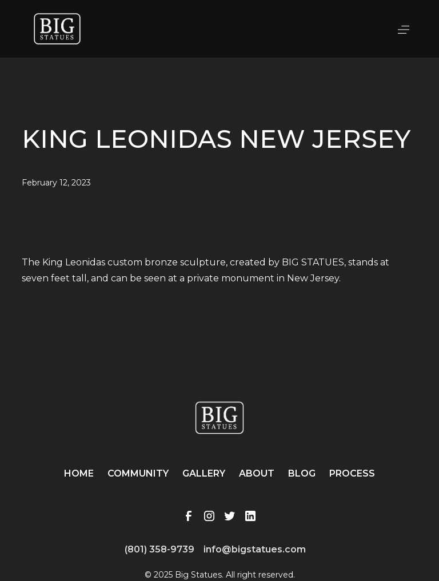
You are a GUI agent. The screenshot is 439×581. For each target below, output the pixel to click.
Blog (302, 473)
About (256, 473)
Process (352, 473)
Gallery (203, 473)
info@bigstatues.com (254, 549)
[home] (57, 29)
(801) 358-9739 (159, 549)
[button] (403, 28)
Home (79, 473)
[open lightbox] (219, 241)
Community (138, 473)
